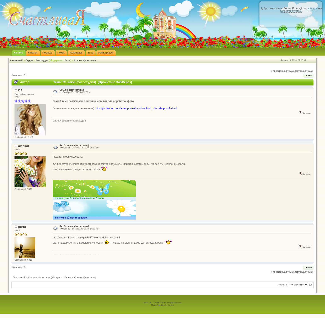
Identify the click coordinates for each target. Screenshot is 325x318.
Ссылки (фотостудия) (85, 60)
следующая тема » (303, 71)
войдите (312, 8)
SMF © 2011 (160, 302)
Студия (29, 60)
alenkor (23, 146)
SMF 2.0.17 (148, 302)
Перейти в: (282, 285)
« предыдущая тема (282, 71)
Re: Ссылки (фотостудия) (74, 145)
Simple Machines (174, 302)
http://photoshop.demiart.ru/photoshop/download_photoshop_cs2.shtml (136, 108)
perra (22, 226)
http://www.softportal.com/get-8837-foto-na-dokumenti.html (86, 237)
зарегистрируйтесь (291, 11)
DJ (20, 90)
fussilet (171, 305)
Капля (67, 60)
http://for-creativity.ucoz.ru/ (68, 156)
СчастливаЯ (16, 60)
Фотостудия (42, 60)
